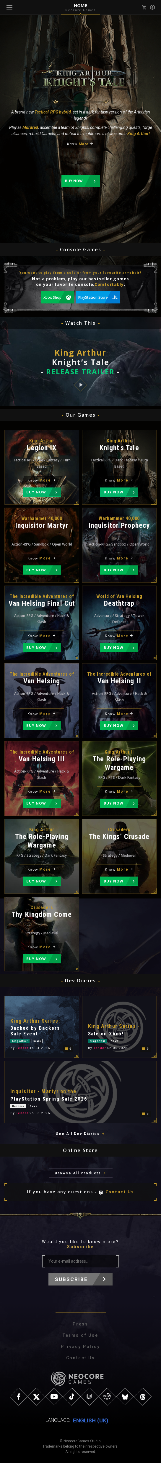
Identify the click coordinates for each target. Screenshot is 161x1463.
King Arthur (20, 1041)
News (37, 1041)
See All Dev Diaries (78, 1134)
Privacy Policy (80, 1346)
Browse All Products (78, 1173)
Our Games (80, 415)
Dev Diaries (80, 980)
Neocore (18, 1106)
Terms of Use (80, 1335)
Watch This (80, 323)
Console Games (80, 249)
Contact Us (119, 1192)
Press (80, 1324)
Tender (22, 1048)
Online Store (80, 1150)
